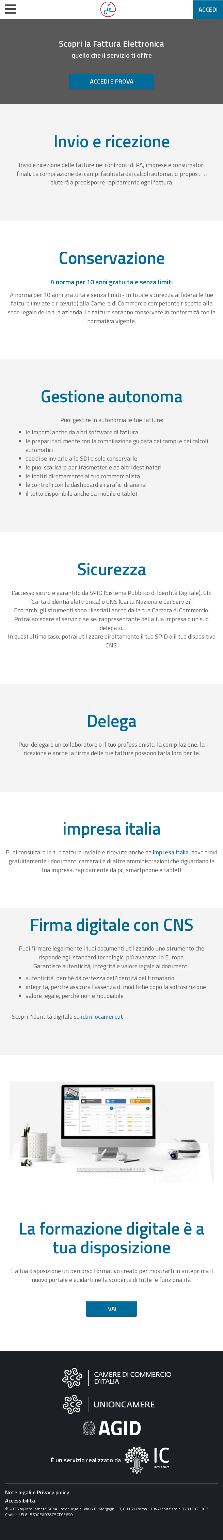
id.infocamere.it (102, 1016)
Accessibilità (20, 1500)
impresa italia (171, 852)
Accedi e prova (111, 81)
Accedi (208, 9)
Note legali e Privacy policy (37, 1492)
